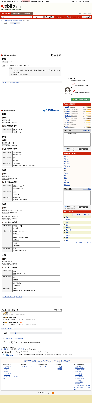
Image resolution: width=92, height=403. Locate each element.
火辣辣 (66, 159)
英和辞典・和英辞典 (80, 369)
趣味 (39, 361)
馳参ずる (68, 118)
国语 (67, 225)
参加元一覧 (21, 349)
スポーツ (43, 361)
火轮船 (66, 156)
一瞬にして (68, 109)
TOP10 (67, 214)
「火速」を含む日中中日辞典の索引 (14, 338)
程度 (22, 188)
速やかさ (10, 176)
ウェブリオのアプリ (27, 366)
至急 (9, 216)
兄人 (67, 217)
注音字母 (68, 230)
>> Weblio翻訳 (87, 130)
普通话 (68, 219)
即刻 (26, 237)
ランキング (19, 82)
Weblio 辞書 (4, 20)
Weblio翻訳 (78, 371)
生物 (48, 361)
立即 (14, 245)
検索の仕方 (6, 368)
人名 (54, 361)
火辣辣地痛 (67, 164)
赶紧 (20, 231)
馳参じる (68, 116)
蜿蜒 (67, 238)
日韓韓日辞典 (34, 1)
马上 (17, 231)
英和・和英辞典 (18, 1)
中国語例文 (16, 13)
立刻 (14, 231)
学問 (68, 360)
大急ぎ (15, 152)
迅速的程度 (16, 194)
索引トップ (6, 82)
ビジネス (24, 360)
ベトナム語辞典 (79, 382)
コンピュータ (37, 360)
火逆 (65, 168)
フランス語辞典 (79, 376)
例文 (15, 23)
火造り (66, 180)
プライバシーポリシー (9, 373)
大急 (13, 143)
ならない (16, 72)
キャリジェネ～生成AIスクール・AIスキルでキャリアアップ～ (82, 387)
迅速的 (19, 283)
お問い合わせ (43, 366)
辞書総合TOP (88, 1)
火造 (65, 178)
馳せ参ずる (68, 113)
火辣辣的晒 (67, 166)
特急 (9, 120)
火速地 (66, 173)
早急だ (10, 261)
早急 (9, 143)
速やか (15, 188)
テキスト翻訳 (67, 130)
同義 (13, 145)
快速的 (18, 285)
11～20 (77, 214)
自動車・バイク (49, 360)
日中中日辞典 (26, 1)
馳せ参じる (68, 111)
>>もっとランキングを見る (83, 242)
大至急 (20, 65)
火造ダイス (67, 182)
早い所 (10, 210)
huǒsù (10, 62)
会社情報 (60, 368)
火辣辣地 (66, 161)
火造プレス (67, 185)
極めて (36, 70)
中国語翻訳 (27, 13)
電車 (43, 360)
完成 (54, 70)
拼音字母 (68, 227)
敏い (14, 271)
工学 (57, 360)
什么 (67, 232)
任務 (43, 70)
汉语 (67, 222)
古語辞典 (40, 1)
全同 (11, 122)
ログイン (81, 1)
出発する (26, 74)
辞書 (2, 1)
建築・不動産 (62, 360)
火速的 (67, 124)
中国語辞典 (19, 20)
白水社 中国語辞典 (9, 55)
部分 (10, 145)
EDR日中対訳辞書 (8, 110)
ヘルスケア (33, 361)
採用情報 (60, 369)
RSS (53, 393)
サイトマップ (7, 375)
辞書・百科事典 (64, 361)
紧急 (14, 158)
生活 (28, 361)
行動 (14, 273)
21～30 (86, 214)
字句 (12, 65)
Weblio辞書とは (7, 366)
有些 (67, 240)
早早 (18, 216)
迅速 (14, 192)
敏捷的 (15, 283)
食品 (51, 361)
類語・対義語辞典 (8, 1)
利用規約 (6, 371)
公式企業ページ (61, 366)
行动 (14, 279)
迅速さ (15, 186)
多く (8, 65)
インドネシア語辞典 (80, 378)
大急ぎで (26, 65)
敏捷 (14, 277)
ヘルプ (5, 369)
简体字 (68, 235)
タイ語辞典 (78, 380)
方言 (58, 361)
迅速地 (15, 243)
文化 (25, 361)
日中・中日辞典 (5, 13)
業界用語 (30, 360)
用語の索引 (12, 82)
